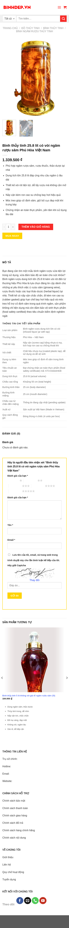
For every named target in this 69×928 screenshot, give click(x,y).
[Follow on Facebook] (19, 900)
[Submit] (63, 18)
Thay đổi (34, 580)
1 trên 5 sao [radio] (13, 480)
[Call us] (35, 900)
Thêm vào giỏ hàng (36, 226)
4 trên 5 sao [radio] (38, 486)
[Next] (66, 684)
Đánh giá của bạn (17, 476)
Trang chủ (10, 28)
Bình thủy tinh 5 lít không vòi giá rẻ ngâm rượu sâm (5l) (28, 695)
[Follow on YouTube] (42, 900)
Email (11, 540)
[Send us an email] (27, 900)
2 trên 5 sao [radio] (30, 480)
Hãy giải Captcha (16, 565)
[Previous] (2, 684)
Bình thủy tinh (53, 28)
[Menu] (59, 7)
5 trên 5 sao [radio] (15, 491)
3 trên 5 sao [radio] (15, 486)
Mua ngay (12, 235)
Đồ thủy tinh (30, 28)
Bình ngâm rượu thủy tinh (34, 31)
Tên (10, 525)
